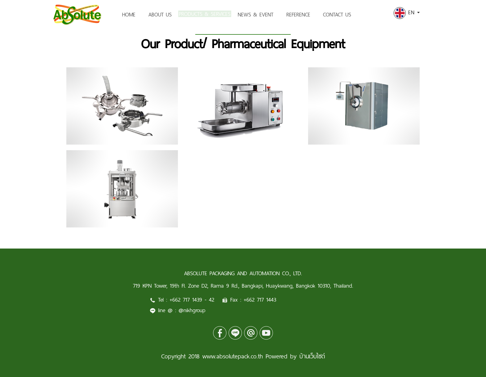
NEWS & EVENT (267, 14)
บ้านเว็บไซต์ (312, 356)
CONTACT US (348, 14)
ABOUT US (160, 14)
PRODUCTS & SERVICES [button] (210, 14)
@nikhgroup (192, 310)
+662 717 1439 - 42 (192, 300)
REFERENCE (310, 14)
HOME (128, 14)
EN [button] (407, 12)
